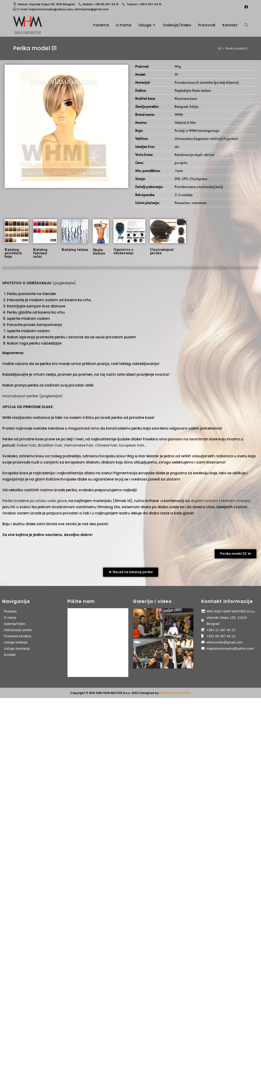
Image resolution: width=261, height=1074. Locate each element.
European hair (131, 445)
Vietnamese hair (78, 445)
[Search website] (246, 25)
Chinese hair (106, 445)
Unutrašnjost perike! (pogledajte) (32, 396)
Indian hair (26, 445)
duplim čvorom (204, 500)
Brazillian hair (50, 445)
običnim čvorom (235, 500)
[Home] (219, 48)
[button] (235, 553)
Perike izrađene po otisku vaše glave (34, 500)
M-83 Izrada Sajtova (175, 693)
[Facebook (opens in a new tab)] (245, 7)
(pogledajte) (64, 283)
